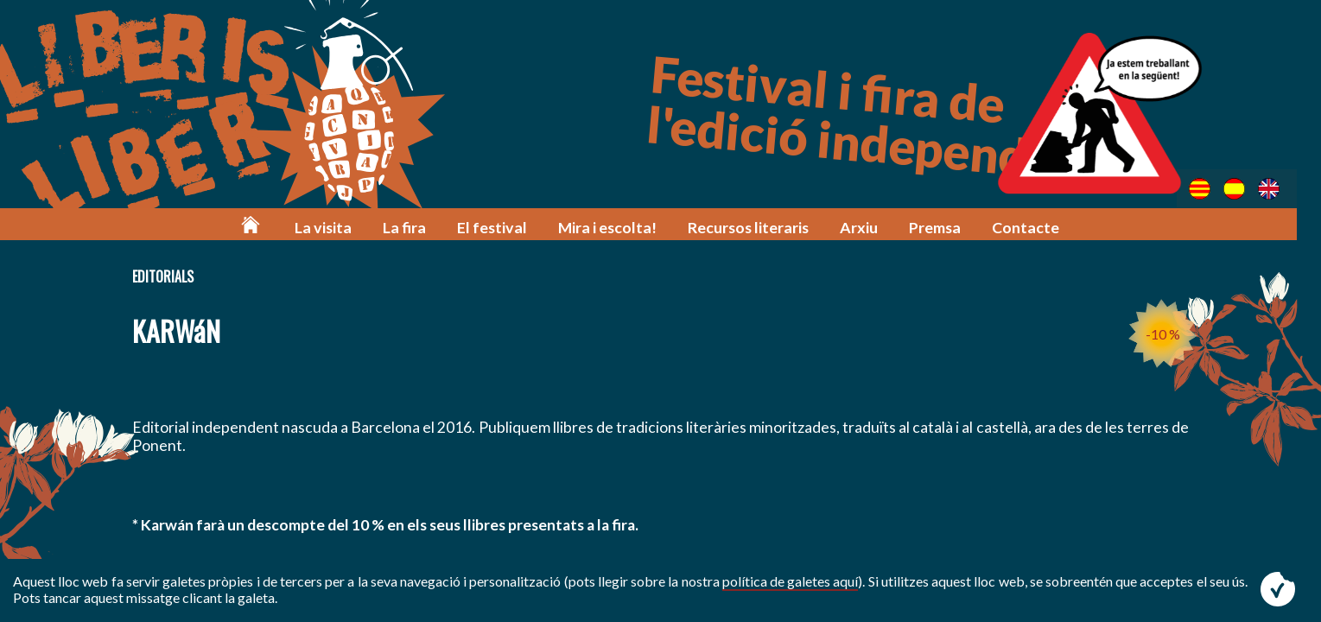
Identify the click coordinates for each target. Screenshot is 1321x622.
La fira (420, 227)
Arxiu (866, 227)
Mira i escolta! (618, 227)
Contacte (1030, 227)
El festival (506, 227)
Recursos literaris (756, 227)
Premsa (940, 227)
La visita (341, 227)
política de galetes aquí (790, 581)
